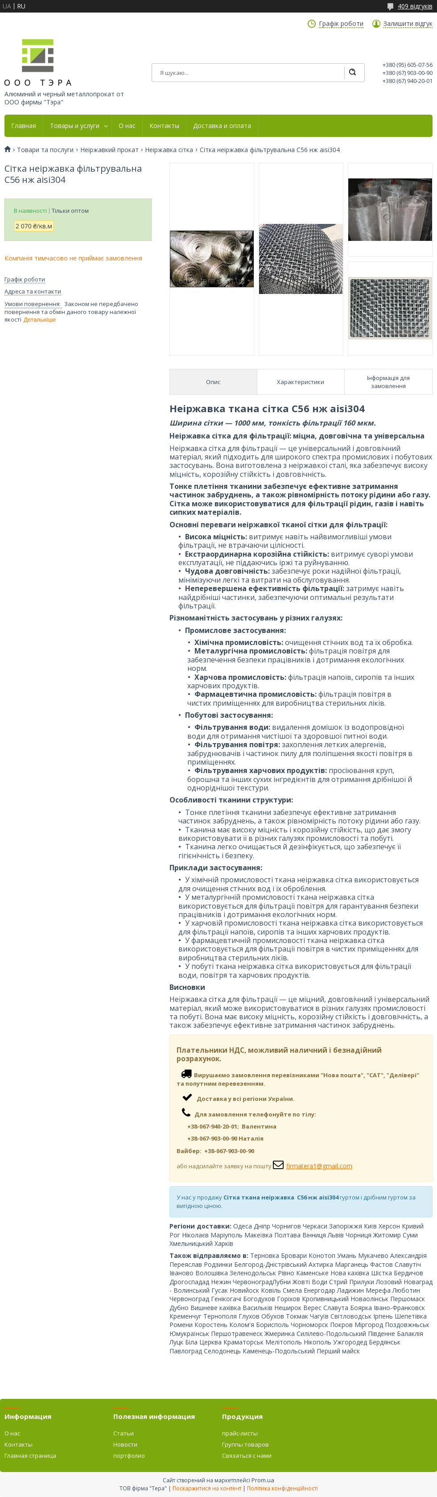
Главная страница (30, 1456)
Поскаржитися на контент (207, 1488)
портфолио (129, 1456)
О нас (127, 126)
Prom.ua (262, 1480)
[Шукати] (352, 72)
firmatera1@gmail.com (319, 1166)
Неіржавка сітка (169, 150)
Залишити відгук (408, 24)
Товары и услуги (74, 126)
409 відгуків (415, 6)
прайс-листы (240, 1433)
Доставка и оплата (222, 126)
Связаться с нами (247, 1456)
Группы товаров (245, 1444)
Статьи (123, 1433)
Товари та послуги (45, 150)
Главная (23, 126)
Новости (125, 1444)
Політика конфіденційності (282, 1488)
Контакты (164, 126)
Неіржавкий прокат (109, 150)
